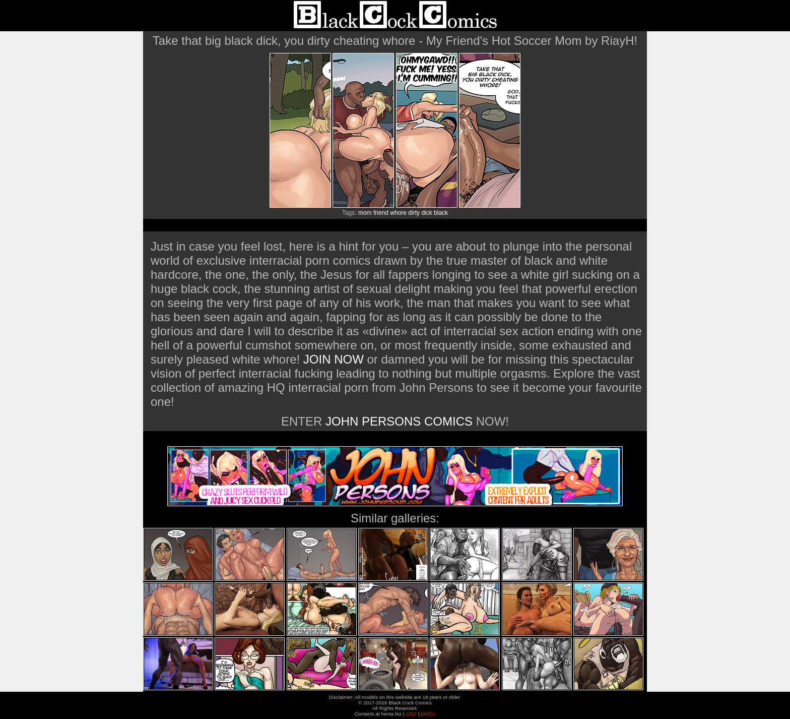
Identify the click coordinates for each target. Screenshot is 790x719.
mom (365, 212)
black (441, 212)
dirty (414, 212)
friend (380, 212)
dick (426, 212)
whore (398, 212)
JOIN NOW (333, 359)
